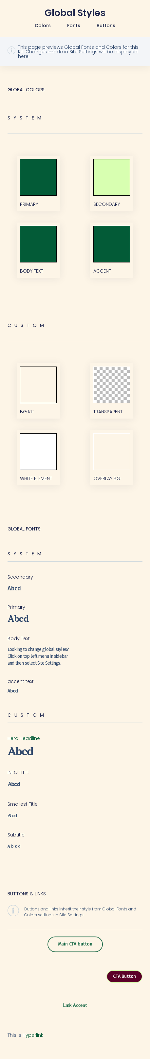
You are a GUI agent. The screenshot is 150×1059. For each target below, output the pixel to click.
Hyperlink (33, 1035)
